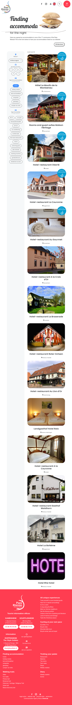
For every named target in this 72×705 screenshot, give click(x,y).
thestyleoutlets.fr (10, 648)
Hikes (4, 674)
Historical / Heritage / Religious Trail (13, 683)
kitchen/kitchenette (16, 121)
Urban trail (6, 685)
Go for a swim (44, 605)
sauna (16, 141)
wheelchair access (16, 161)
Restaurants (43, 657)
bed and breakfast (16, 93)
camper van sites (15, 105)
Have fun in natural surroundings (49, 602)
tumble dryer (15, 133)
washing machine (16, 153)
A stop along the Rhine (46, 607)
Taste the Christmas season (48, 618)
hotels (15, 85)
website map (31, 696)
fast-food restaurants (15, 137)
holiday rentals (16, 89)
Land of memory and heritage (48, 615)
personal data (40, 696)
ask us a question (27, 650)
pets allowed (15, 149)
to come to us (27, 643)
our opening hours (26, 636)
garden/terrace (16, 157)
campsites (16, 97)
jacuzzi (16, 125)
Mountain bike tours (46, 629)
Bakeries (42, 659)
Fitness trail (6, 679)
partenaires (49, 696)
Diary (42, 672)
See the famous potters (47, 611)
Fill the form (59, 44)
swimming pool (16, 145)
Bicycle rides (44, 627)
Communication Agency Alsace (36, 698)
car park (19, 117)
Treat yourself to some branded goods (51, 600)
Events (42, 676)
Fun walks (6, 676)
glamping (15, 101)
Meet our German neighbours (48, 609)
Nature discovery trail (9, 687)
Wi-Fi (11, 117)
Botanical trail (7, 681)
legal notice (23, 696)
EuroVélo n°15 (44, 625)
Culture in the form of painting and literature (53, 613)
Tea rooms (43, 661)
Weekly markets (45, 667)
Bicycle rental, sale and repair (48, 631)
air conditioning (16, 129)
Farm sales (43, 663)
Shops (42, 665)
